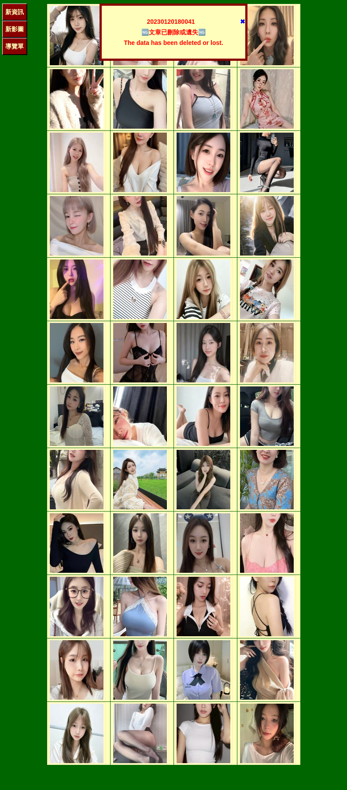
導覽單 (14, 46)
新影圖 (14, 29)
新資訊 (14, 11)
